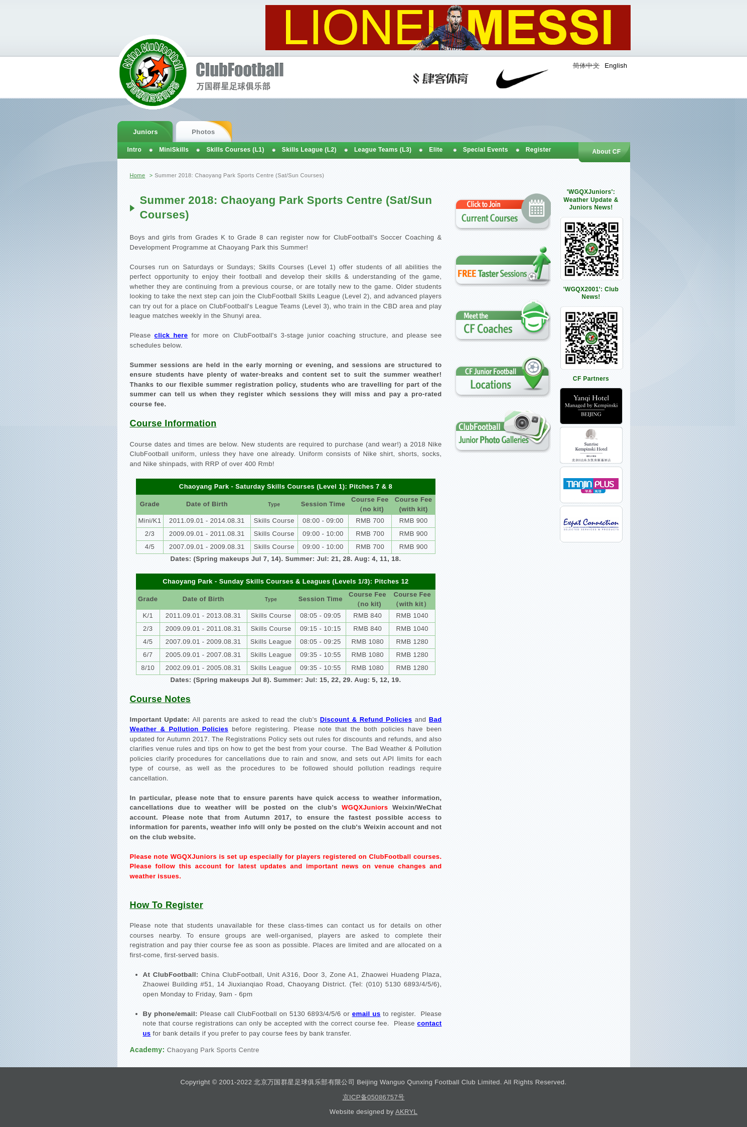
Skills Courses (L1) (235, 149)
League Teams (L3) (382, 149)
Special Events (485, 149)
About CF (606, 151)
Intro (134, 149)
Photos (203, 132)
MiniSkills (174, 149)
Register (538, 149)
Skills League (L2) (309, 149)
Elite (435, 149)
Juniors (145, 132)
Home (137, 175)
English (616, 65)
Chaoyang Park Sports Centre (213, 1050)
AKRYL (406, 1111)
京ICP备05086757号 (374, 1097)
